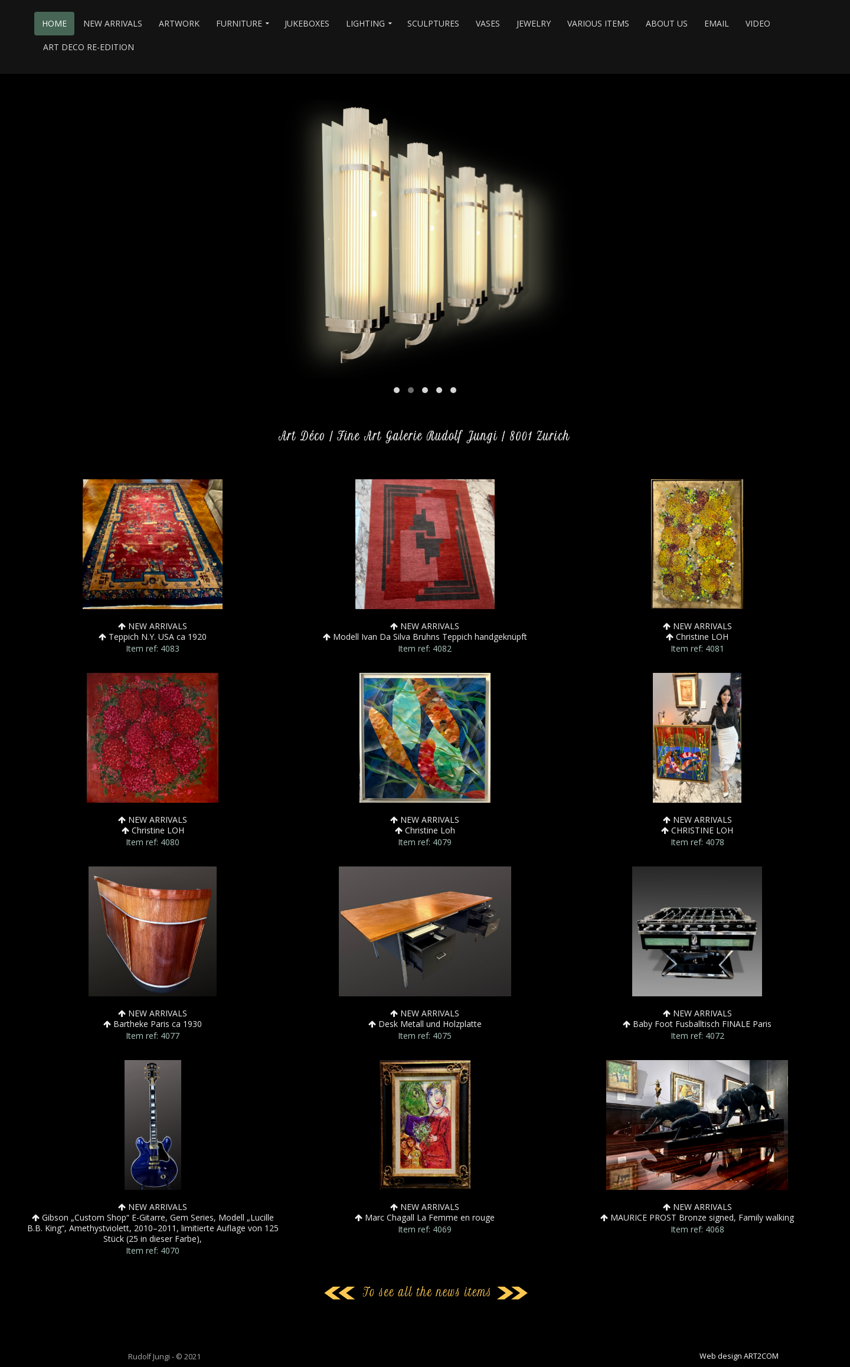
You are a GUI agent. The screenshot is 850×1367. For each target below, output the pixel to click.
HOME (54, 23)
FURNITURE (239, 23)
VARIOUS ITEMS (598, 23)
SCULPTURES (433, 23)
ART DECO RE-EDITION (88, 47)
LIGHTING (365, 23)
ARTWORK (179, 23)
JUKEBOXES (307, 23)
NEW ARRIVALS (112, 23)
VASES (488, 23)
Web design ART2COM (739, 1356)
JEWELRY (533, 23)
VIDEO (758, 23)
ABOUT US (667, 23)
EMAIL (716, 23)
